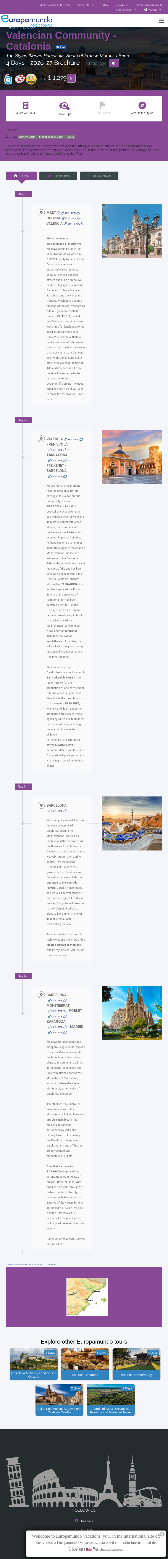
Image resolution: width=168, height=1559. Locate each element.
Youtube (84, 1516)
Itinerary (21, 175)
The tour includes (99, 175)
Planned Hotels (58, 175)
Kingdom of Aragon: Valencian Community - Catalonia (71, 34)
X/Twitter (84, 1507)
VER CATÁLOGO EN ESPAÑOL (46, 4)
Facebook (84, 1490)
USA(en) (155, 9)
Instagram (84, 1499)
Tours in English (125, 9)
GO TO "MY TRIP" (80, 4)
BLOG (101, 4)
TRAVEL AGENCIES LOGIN (147, 4)
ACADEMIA (118, 4)
